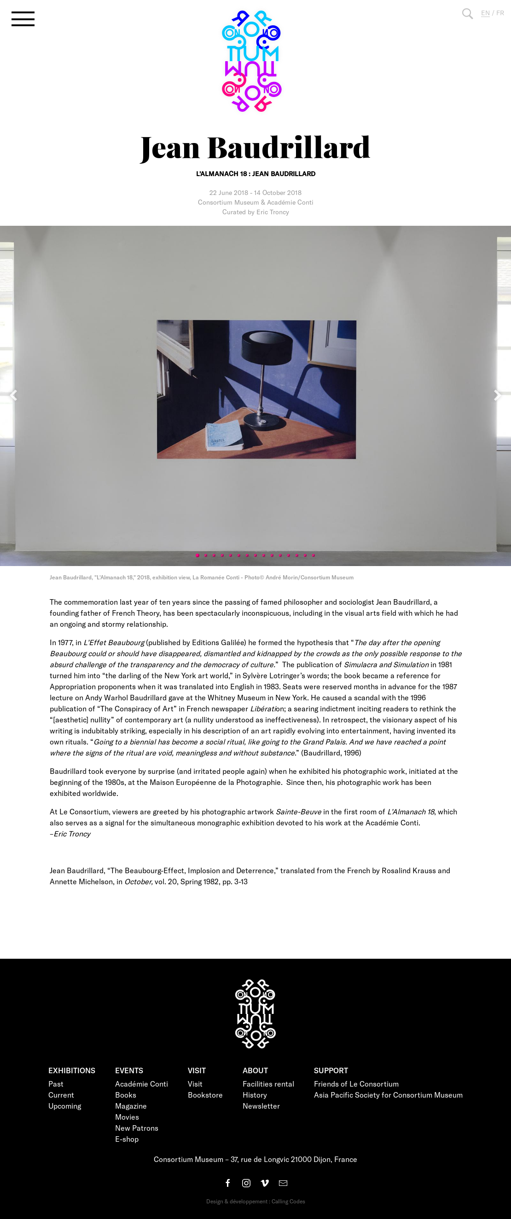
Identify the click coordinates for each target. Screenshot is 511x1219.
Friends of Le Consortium (356, 1083)
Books (125, 1094)
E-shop (127, 1138)
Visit (195, 1083)
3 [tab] (214, 555)
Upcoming (64, 1105)
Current (61, 1094)
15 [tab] (313, 555)
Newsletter (261, 1105)
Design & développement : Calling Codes (255, 1201)
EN (485, 13)
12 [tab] (288, 555)
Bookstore (205, 1094)
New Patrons (136, 1127)
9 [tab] (263, 555)
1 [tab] (197, 555)
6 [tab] (239, 555)
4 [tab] (222, 555)
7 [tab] (247, 555)
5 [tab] (230, 555)
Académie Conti (141, 1083)
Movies (127, 1116)
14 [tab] (305, 555)
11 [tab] (280, 555)
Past (56, 1083)
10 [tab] (272, 555)
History (255, 1094)
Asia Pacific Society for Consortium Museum (388, 1094)
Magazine (131, 1105)
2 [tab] (205, 555)
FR (500, 13)
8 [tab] (255, 555)
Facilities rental (268, 1083)
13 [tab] (297, 555)
